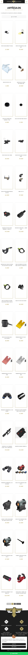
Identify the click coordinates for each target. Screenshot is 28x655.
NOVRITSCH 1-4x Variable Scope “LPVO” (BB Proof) (7, 447)
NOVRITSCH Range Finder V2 (21, 446)
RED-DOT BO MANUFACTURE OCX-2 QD (21, 520)
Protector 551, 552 (7, 82)
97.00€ (21, 195)
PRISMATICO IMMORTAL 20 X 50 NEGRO (7, 483)
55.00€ (21, 486)
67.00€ (7, 559)
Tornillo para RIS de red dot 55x (21, 556)
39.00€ (21, 158)
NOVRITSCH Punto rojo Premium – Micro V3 (7, 228)
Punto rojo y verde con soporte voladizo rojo (21, 592)
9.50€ (21, 122)
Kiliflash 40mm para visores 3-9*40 (7, 119)
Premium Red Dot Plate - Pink (7, 374)
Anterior (8, 603)
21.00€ (7, 49)
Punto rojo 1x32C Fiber (7, 155)
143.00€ (7, 231)
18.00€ (7, 341)
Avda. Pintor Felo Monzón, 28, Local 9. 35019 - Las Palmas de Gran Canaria (22, 631)
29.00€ (21, 86)
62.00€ (7, 195)
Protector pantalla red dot (21, 46)
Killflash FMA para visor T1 (21, 118)
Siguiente (18, 603)
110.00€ (7, 450)
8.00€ (7, 122)
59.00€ (7, 523)
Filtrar (14, 16)
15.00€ (7, 268)
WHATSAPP (14, 653)
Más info (14, 647)
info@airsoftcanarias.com (6, 623)
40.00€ (21, 304)
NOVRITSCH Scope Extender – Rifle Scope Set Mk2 (21, 410)
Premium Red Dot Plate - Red (21, 374)
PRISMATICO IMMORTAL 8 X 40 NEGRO (7, 410)
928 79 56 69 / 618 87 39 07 (21, 623)
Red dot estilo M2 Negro (21, 300)
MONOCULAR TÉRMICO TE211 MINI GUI (6, 592)
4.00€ (7, 86)
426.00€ (7, 595)
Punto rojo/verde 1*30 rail (7, 45)
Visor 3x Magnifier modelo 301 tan (7, 192)
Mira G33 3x (21, 191)
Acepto (14, 644)
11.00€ (21, 413)
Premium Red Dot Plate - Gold (21, 338)
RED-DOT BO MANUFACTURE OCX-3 (7, 556)
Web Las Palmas (18, 650)
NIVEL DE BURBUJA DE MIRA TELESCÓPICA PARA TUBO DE (6, 301)
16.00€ (21, 341)
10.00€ (21, 49)
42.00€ (21, 595)
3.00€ (21, 559)
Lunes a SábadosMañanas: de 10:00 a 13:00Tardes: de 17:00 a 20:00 (6, 631)
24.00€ (7, 486)
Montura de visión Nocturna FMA (21, 83)
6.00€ (21, 268)
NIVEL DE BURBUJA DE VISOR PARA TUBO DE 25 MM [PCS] (21, 265)
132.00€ (21, 231)
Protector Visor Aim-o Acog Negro (7, 338)
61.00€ (21, 523)
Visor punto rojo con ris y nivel (21, 156)
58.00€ (7, 158)
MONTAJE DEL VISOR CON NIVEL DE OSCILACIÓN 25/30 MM (7, 265)
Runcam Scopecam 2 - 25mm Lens (21, 228)
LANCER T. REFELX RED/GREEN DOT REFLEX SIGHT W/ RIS (7, 520)
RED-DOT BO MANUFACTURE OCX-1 (21, 483)
